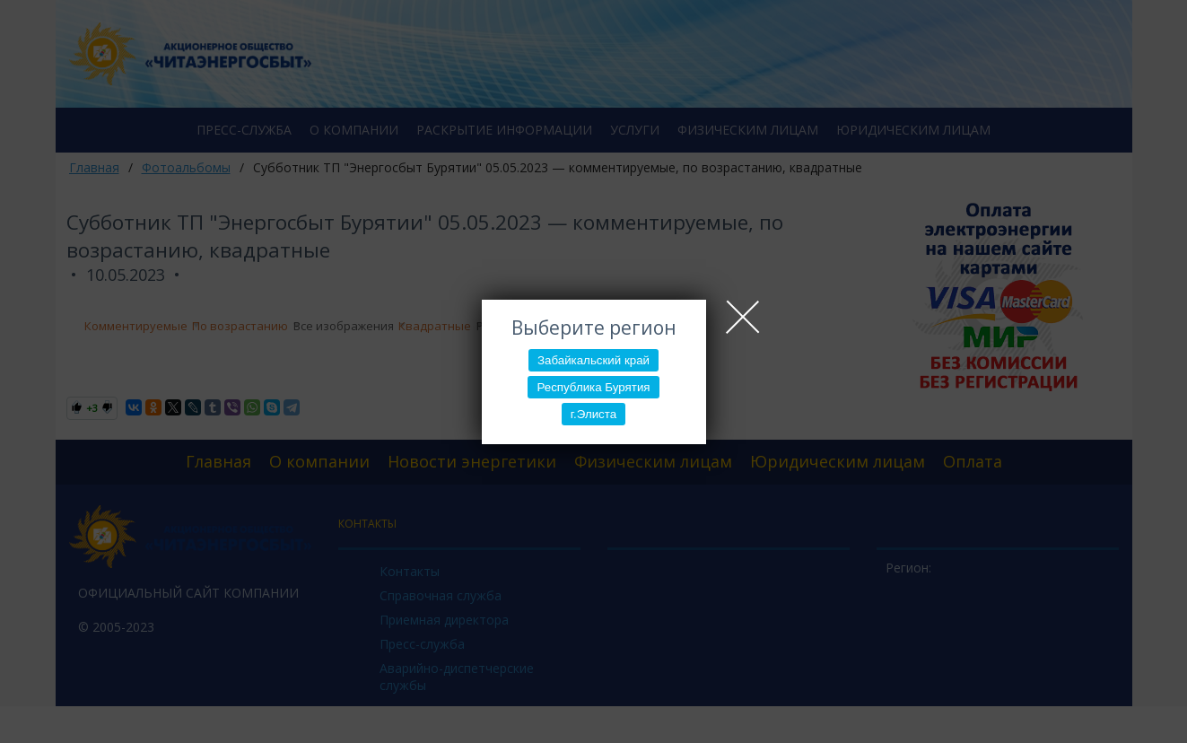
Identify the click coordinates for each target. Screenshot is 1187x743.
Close (743, 317)
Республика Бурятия (593, 387)
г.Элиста (593, 414)
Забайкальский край (593, 360)
